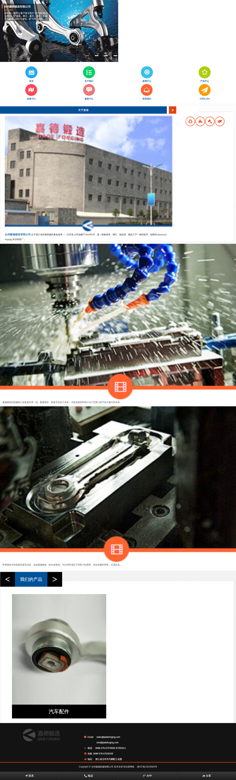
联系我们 (147, 92)
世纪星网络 (128, 766)
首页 (31, 74)
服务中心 (89, 92)
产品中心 (205, 74)
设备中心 (31, 92)
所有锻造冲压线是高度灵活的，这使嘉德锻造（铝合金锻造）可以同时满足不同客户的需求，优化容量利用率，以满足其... (62, 564)
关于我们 (89, 74)
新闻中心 (147, 74)
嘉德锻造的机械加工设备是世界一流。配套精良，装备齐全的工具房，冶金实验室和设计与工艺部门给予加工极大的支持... (62, 402)
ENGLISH (205, 92)
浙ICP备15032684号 (147, 766)
